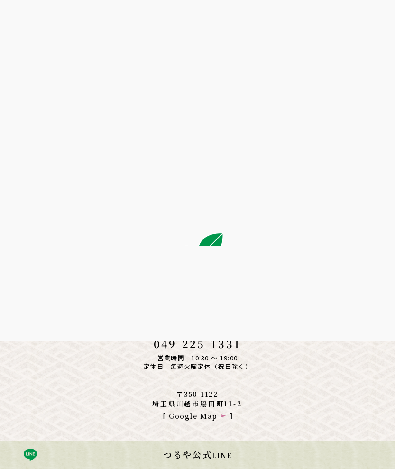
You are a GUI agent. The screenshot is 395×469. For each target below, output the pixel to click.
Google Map (193, 416)
